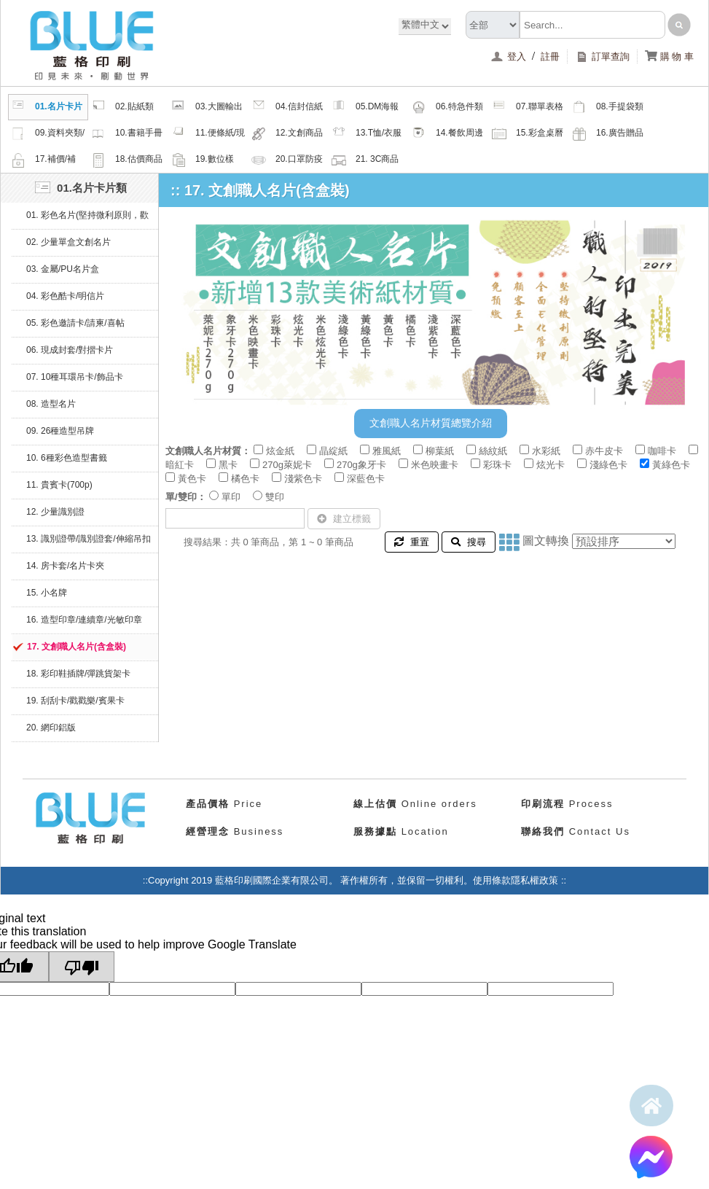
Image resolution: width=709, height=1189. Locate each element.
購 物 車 (669, 56)
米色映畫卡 (434, 464)
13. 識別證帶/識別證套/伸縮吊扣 (88, 539)
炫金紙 (280, 450)
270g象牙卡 (361, 464)
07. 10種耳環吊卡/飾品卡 (74, 377)
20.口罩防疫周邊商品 (287, 161)
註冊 (550, 56)
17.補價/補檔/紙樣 (43, 161)
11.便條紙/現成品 (208, 135)
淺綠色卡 (608, 464)
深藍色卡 (366, 478)
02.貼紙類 (122, 107)
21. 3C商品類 (365, 161)
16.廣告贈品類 (607, 135)
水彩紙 (546, 450)
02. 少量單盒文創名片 (68, 242)
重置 (411, 542)
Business (234, 831)
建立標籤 (344, 518)
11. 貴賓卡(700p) (59, 485)
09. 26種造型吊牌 (60, 431)
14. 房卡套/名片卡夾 (65, 566)
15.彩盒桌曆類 (527, 135)
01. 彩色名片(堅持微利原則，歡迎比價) (87, 219)
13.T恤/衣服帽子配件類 (366, 135)
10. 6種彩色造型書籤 (66, 458)
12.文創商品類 (287, 135)
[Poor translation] (81, 966)
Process (567, 803)
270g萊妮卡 (287, 464)
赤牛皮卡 (604, 450)
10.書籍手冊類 (126, 135)
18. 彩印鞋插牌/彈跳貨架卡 (78, 673)
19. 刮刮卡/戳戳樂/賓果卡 (75, 700)
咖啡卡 (662, 450)
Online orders (415, 803)
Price (224, 803)
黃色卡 (192, 478)
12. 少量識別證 (55, 512)
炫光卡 (550, 464)
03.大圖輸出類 (207, 108)
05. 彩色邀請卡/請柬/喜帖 (75, 323)
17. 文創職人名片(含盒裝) (76, 647)
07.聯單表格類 (527, 108)
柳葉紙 (440, 450)
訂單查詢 (602, 56)
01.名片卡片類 (46, 108)
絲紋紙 (493, 450)
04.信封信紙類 (287, 108)
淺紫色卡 (303, 478)
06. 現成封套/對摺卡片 (69, 350)
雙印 (274, 496)
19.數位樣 (202, 159)
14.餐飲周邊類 (447, 135)
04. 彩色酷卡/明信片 (65, 296)
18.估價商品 (126, 159)
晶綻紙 (333, 450)
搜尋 (468, 542)
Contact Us (575, 831)
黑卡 (228, 464)
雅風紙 (386, 450)
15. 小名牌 (46, 593)
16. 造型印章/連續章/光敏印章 (84, 620)
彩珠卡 (497, 464)
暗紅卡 (179, 464)
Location (401, 831)
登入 (509, 56)
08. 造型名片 (51, 404)
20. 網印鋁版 (51, 727)
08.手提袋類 (607, 107)
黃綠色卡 (671, 464)
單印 (231, 496)
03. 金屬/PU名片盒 (62, 269)
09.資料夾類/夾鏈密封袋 (48, 135)
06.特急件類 (447, 107)
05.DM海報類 (365, 108)
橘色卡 (245, 478)
